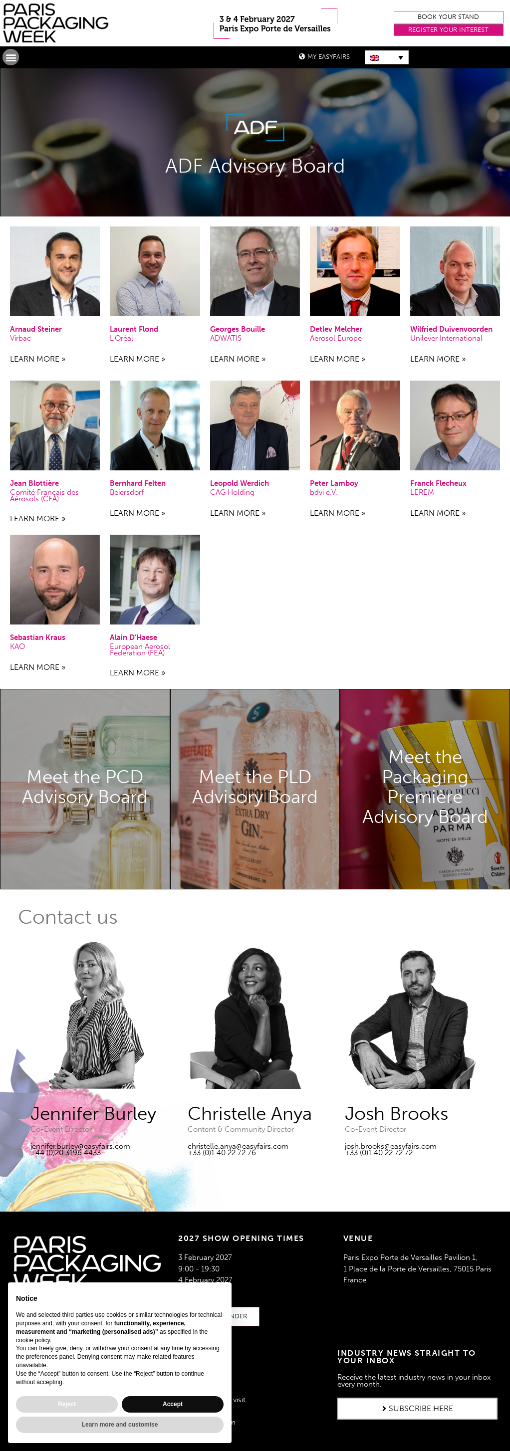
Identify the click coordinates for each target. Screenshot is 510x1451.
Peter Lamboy (334, 483)
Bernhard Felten (138, 483)
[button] (449, 17)
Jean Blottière (34, 483)
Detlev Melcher (336, 329)
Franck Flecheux (438, 483)
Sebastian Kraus (37, 637)
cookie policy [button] (33, 1340)
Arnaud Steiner (36, 329)
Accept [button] (173, 1404)
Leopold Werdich (239, 483)
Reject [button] (67, 1404)
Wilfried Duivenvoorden (451, 329)
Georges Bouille (237, 329)
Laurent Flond (134, 329)
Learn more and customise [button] (120, 1424)
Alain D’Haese (133, 637)
